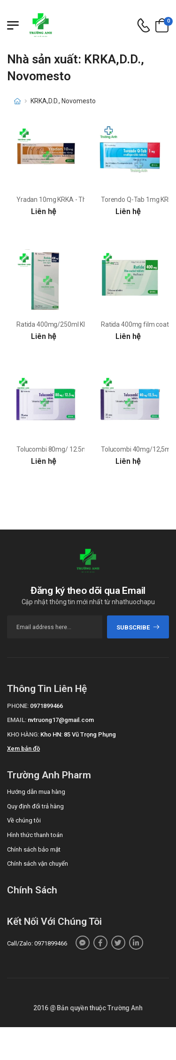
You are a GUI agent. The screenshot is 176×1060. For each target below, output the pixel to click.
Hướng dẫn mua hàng (36, 791)
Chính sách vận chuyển (37, 863)
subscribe (138, 627)
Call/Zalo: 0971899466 (37, 943)
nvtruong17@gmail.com (61, 719)
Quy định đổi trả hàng (35, 806)
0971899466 (46, 705)
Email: (16, 719)
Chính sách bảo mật (34, 849)
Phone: (18, 705)
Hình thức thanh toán (35, 834)
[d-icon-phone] (144, 25)
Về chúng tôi (24, 820)
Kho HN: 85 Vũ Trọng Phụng (78, 734)
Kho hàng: (23, 734)
